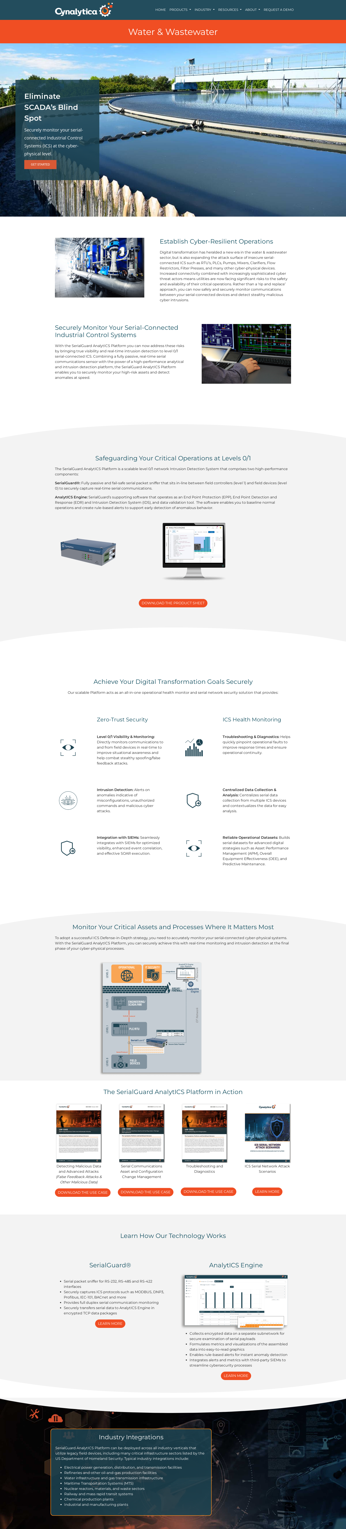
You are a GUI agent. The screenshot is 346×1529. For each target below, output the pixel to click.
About (251, 10)
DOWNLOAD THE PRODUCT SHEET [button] (173, 603)
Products (178, 10)
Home (160, 10)
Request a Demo (279, 10)
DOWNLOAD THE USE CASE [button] (83, 1192)
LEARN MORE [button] (267, 1192)
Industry (203, 10)
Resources (228, 10)
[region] (173, 130)
